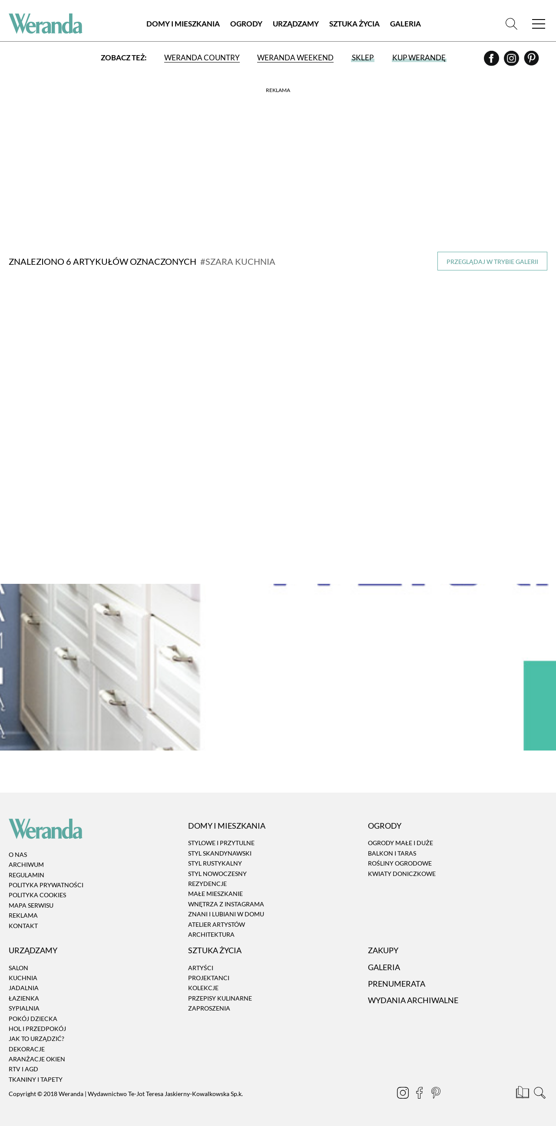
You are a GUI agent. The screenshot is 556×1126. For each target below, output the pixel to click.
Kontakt (23, 925)
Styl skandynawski (220, 853)
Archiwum (26, 864)
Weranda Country (202, 57)
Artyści (200, 967)
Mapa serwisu (31, 905)
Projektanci (208, 977)
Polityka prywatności (46, 885)
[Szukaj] (511, 23)
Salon (18, 967)
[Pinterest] (531, 61)
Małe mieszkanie (215, 894)
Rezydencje (207, 883)
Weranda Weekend (295, 57)
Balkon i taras (392, 853)
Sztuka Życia (354, 23)
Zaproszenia (209, 1008)
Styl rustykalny (215, 863)
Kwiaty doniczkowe (402, 873)
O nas (18, 854)
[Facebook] (492, 61)
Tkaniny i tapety (36, 1079)
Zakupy (383, 950)
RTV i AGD (23, 1069)
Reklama (23, 915)
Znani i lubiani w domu (226, 914)
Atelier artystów (216, 924)
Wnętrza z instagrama (226, 904)
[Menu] (538, 23)
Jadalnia (24, 988)
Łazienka (24, 998)
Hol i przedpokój (37, 1028)
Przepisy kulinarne (220, 998)
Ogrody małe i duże (400, 843)
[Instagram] (512, 61)
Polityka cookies (37, 895)
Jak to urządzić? (36, 1038)
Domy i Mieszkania (183, 23)
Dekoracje (27, 1049)
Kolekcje (203, 988)
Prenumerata (396, 983)
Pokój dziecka (33, 1018)
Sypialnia (24, 1008)
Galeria (405, 23)
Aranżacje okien (37, 1059)
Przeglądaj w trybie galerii (492, 261)
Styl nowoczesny (217, 873)
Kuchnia (23, 977)
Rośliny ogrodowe (400, 863)
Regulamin (26, 875)
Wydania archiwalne (413, 1000)
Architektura (211, 934)
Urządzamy (296, 23)
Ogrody (246, 23)
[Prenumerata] (523, 1093)
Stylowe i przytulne (221, 843)
